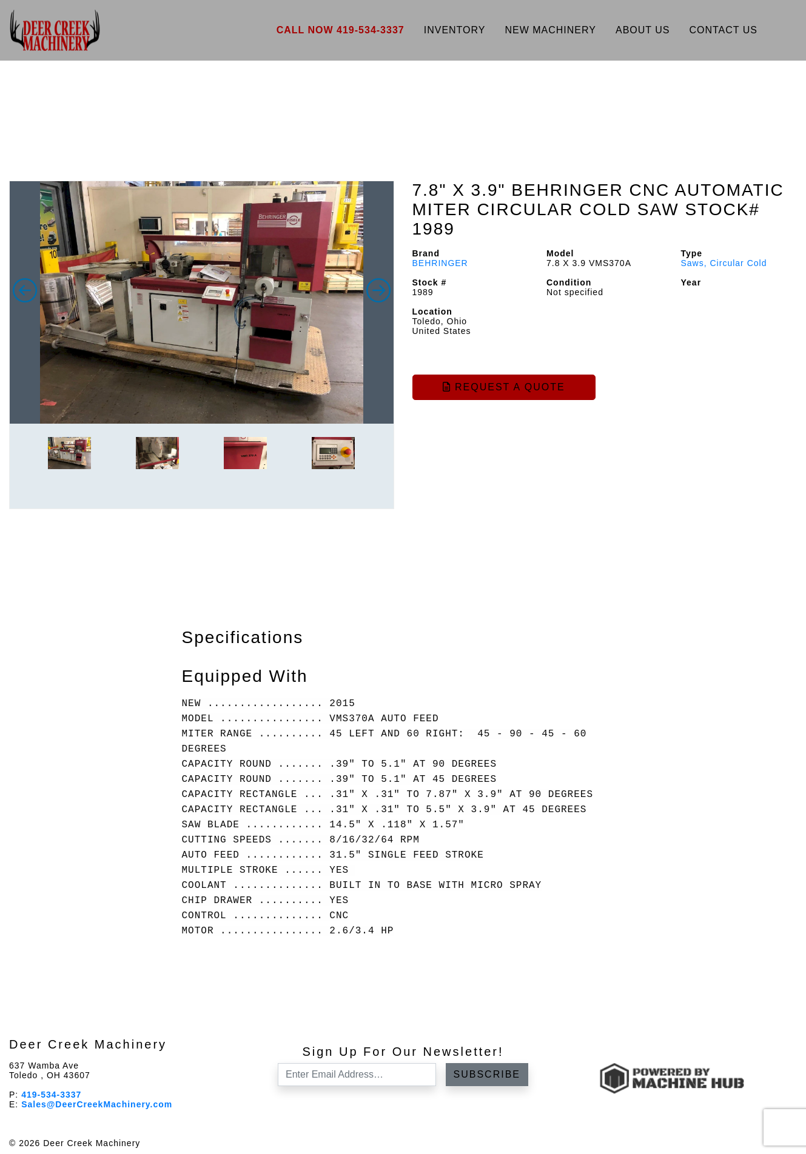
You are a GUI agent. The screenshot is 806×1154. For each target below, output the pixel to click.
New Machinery (550, 30)
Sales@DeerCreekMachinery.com (96, 1104)
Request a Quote (504, 387)
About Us (643, 30)
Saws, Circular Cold (724, 263)
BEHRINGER (440, 263)
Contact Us (723, 30)
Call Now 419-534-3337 (341, 30)
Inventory (455, 30)
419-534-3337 (51, 1094)
